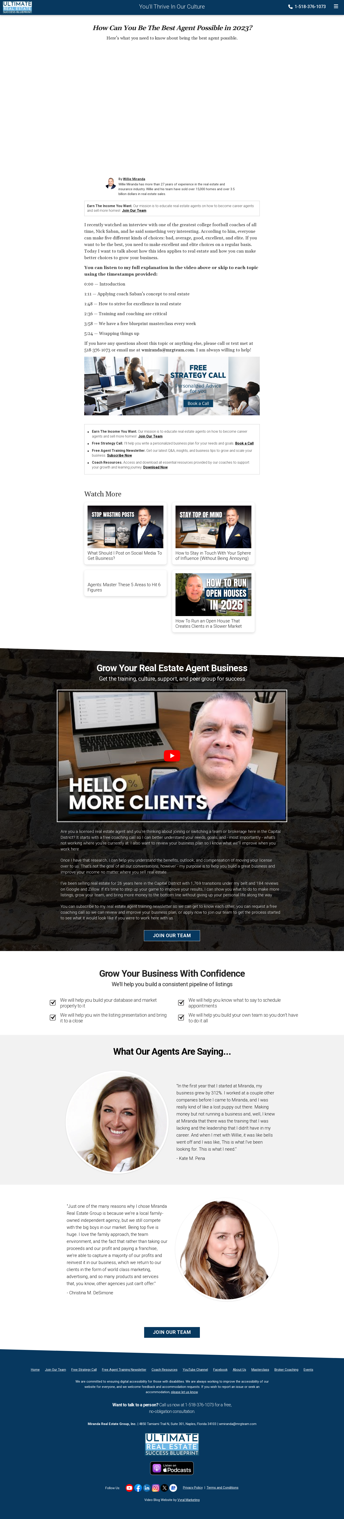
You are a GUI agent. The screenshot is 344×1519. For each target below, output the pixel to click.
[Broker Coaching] (286, 1369)
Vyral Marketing (188, 1500)
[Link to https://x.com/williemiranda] (164, 1488)
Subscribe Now (119, 455)
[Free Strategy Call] (84, 1369)
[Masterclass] (260, 1369)
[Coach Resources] (164, 1369)
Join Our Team (134, 210)
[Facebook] (220, 1369)
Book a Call (244, 443)
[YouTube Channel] (195, 1369)
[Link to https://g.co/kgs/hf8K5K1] (173, 1488)
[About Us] (239, 1369)
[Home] (16, 7)
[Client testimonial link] (117, 1122)
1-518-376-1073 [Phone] (307, 6)
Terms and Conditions (222, 1488)
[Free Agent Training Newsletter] (124, 1369)
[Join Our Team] (55, 1369)
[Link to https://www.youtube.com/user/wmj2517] (129, 1488)
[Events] (308, 1369)
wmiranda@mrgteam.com (168, 350)
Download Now (155, 467)
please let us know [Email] (184, 1392)
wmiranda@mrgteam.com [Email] (237, 1424)
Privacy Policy (193, 1488)
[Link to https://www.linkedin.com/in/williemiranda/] (147, 1488)
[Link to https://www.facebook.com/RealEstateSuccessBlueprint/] (138, 1488)
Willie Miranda (134, 179)
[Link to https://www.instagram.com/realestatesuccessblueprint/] (155, 1488)
